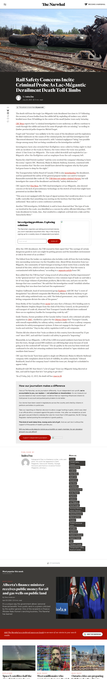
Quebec (72, 520)
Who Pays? (8, 581)
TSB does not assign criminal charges (65, 179)
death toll (73, 477)
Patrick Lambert (75, 517)
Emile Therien (74, 493)
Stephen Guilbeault (76, 535)
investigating (70, 173)
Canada (72, 459)
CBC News (20, 124)
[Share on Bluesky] (8, 110)
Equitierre (73, 496)
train (71, 541)
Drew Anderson (10, 597)
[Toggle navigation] (5, 4)
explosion (73, 499)
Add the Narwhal (92, 634)
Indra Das (29, 96)
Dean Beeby (74, 474)
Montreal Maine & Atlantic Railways (76, 510)
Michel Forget (74, 505)
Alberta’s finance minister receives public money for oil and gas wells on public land (25, 588)
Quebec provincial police (76, 524)
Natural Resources (76, 514)
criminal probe (74, 467)
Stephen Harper (75, 538)
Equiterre (62, 291)
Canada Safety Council (74, 463)
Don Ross (34, 186)
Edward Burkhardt (76, 489)
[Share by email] (8, 118)
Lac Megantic (74, 502)
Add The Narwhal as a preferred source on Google (24, 633)
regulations (73, 532)
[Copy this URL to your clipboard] (8, 107)
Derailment (73, 480)
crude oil (73, 471)
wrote (47, 304)
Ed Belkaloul (74, 486)
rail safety (73, 529)
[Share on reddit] (8, 116)
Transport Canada (75, 544)
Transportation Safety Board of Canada (77, 549)
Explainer (7, 673)
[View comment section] (8, 121)
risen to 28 (57, 376)
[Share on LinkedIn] (8, 113)
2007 (30, 320)
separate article (65, 270)
